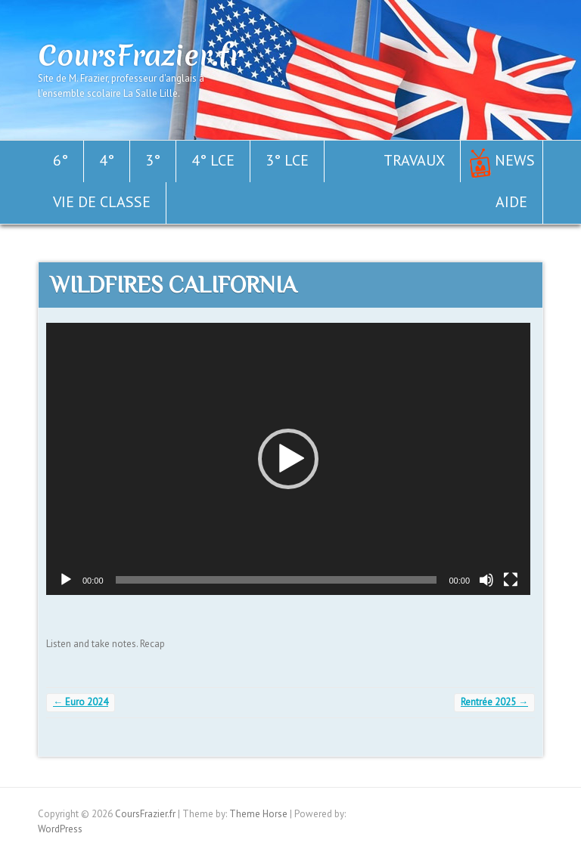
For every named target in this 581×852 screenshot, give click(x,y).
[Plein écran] (510, 579)
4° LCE (213, 160)
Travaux (414, 160)
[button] (288, 459)
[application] (288, 459)
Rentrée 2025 (494, 702)
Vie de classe (102, 202)
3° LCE (287, 160)
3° (152, 160)
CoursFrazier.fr (140, 55)
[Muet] (486, 579)
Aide (511, 202)
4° (106, 160)
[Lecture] (65, 579)
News (515, 160)
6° (60, 160)
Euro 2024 (80, 702)
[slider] (276, 580)
